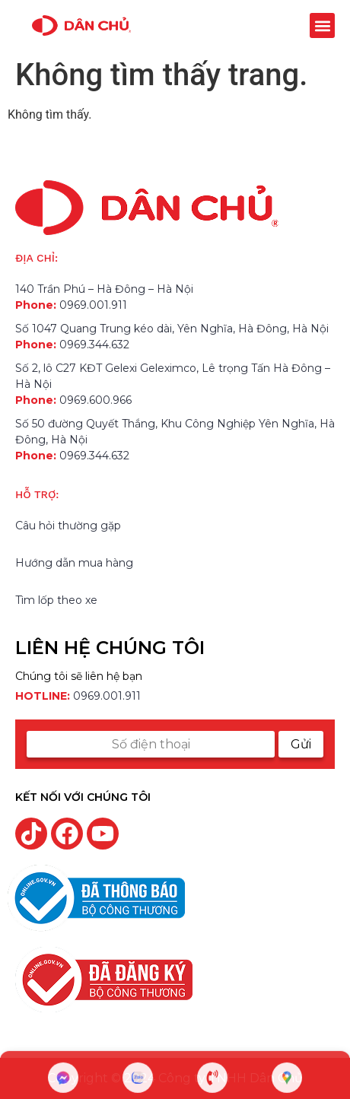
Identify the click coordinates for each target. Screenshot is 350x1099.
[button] (322, 25)
